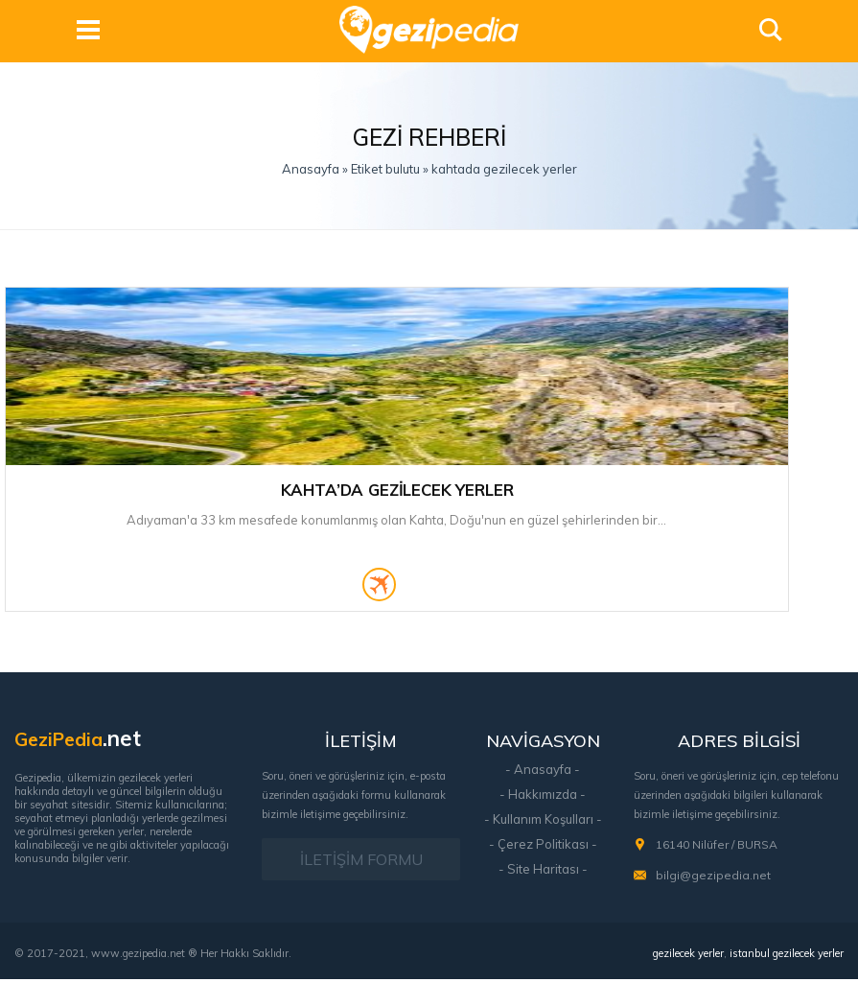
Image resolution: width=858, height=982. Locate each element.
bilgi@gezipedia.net (713, 879)
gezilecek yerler (688, 956)
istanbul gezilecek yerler (787, 956)
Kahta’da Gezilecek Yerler (130, 484)
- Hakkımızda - (542, 798)
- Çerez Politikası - (543, 847)
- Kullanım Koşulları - (543, 822)
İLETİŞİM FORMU (361, 863)
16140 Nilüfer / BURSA (716, 848)
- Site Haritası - (543, 872)
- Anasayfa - (542, 773)
